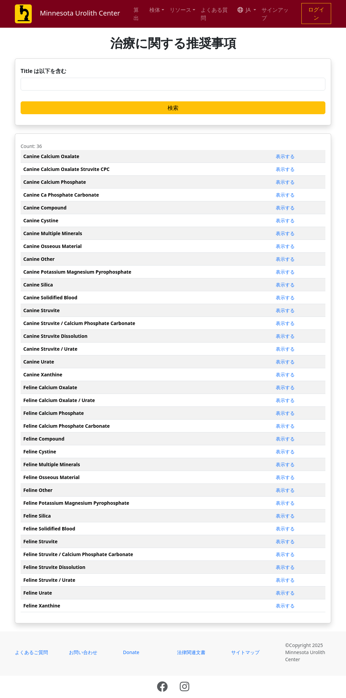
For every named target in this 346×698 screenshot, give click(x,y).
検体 (154, 10)
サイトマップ (245, 652)
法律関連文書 (191, 652)
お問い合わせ (83, 652)
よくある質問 (214, 14)
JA (245, 10)
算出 (136, 14)
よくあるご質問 (31, 652)
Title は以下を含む (43, 71)
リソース (180, 10)
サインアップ (275, 14)
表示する (285, 156)
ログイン (316, 13)
